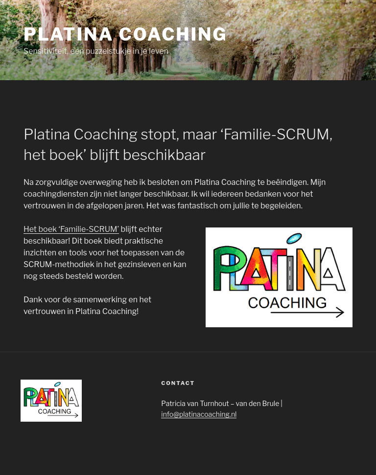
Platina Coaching (125, 34)
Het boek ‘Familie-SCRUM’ (71, 229)
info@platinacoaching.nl (198, 414)
